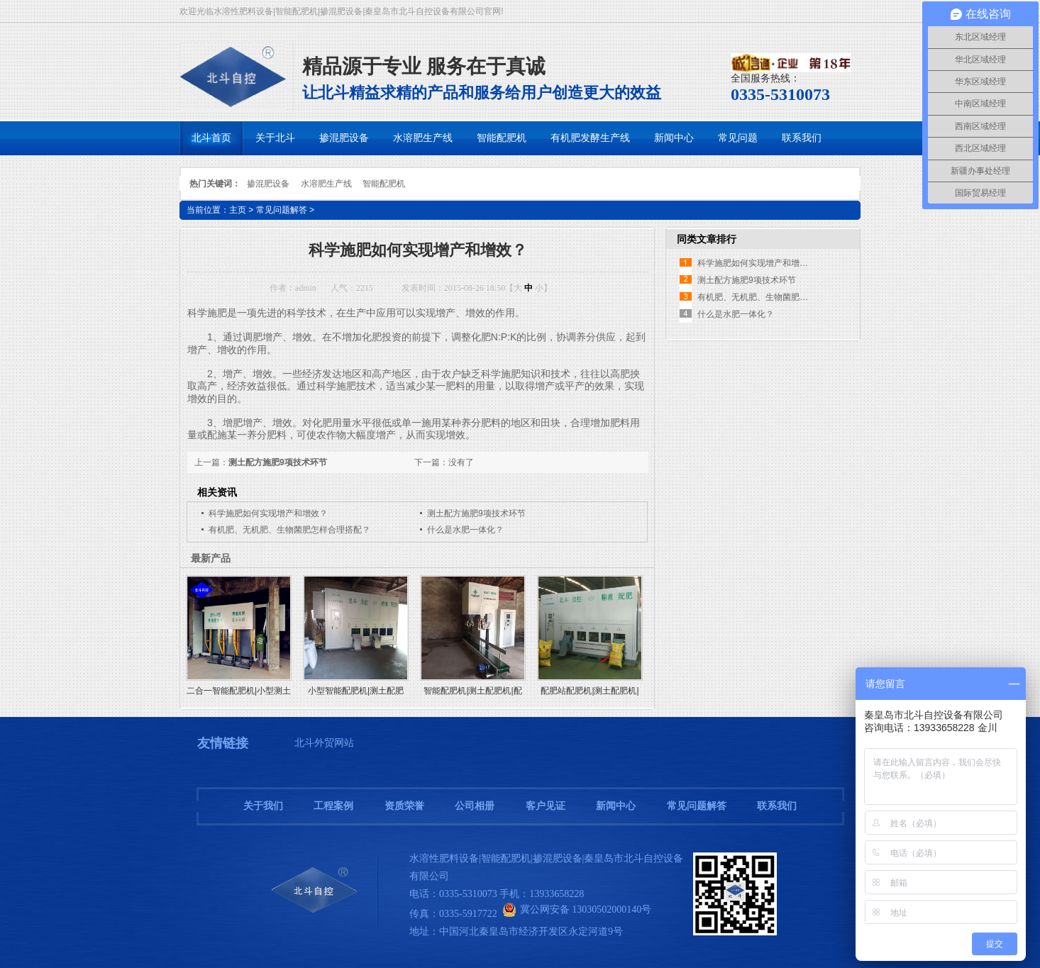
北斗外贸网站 (324, 743)
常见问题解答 (281, 210)
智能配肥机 (384, 184)
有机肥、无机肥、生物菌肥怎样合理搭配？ (289, 530)
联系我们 (777, 806)
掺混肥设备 (268, 184)
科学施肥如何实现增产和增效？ (268, 513)
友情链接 (222, 743)
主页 (237, 210)
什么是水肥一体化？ (465, 530)
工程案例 (333, 806)
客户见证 (545, 806)
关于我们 (263, 806)
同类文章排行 (706, 239)
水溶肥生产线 (326, 184)
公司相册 (474, 806)
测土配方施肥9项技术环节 (277, 462)
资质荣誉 (404, 806)
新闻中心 (616, 806)
